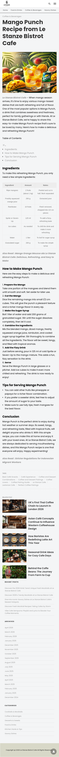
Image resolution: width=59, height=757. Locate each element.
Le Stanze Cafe (39, 482)
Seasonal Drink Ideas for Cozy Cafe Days (41, 553)
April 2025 (9, 680)
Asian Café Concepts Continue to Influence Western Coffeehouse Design (41, 523)
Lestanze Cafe (8, 485)
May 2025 (9, 675)
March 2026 (10, 632)
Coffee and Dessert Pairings (30, 479)
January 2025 (10, 693)
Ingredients (11, 149)
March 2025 (10, 684)
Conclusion (11, 160)
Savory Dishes (50, 10)
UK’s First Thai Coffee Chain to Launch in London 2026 (41, 506)
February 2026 (11, 636)
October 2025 (10, 654)
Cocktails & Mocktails (14, 712)
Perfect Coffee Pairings (28, 485)
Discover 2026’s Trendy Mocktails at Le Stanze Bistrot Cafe (29, 595)
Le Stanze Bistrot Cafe (14, 97)
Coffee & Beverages (33, 10)
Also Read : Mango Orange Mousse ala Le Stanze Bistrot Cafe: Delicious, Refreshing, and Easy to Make (29, 257)
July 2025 (9, 667)
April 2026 (9, 627)
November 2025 (11, 649)
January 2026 (10, 641)
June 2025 (9, 671)
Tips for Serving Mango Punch (21, 156)
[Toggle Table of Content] (4, 145)
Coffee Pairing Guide (20, 482)
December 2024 (11, 697)
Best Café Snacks (10, 477)
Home (5, 10)
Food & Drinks (16, 10)
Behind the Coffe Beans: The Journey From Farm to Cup (40, 572)
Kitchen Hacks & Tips (13, 729)
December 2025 (11, 645)
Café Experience (28, 477)
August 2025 (10, 662)
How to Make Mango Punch (19, 153)
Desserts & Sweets (12, 720)
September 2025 (12, 658)
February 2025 (11, 688)
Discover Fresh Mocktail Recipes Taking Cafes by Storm (28, 606)
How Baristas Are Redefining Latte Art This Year (40, 539)
